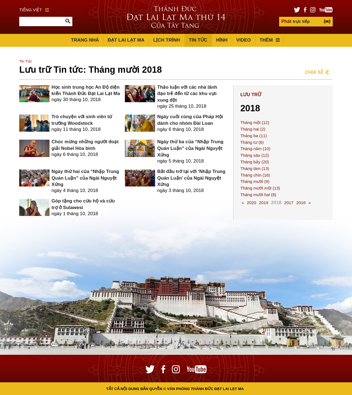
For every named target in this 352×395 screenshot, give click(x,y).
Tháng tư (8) (252, 142)
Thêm (270, 40)
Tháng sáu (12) (254, 155)
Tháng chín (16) (255, 175)
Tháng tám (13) (254, 168)
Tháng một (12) (254, 122)
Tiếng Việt (34, 9)
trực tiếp (295, 21)
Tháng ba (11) (253, 135)
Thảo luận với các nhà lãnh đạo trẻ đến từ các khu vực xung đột (187, 94)
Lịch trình (166, 40)
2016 (301, 202)
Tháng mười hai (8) (258, 194)
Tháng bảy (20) (254, 161)
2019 (263, 202)
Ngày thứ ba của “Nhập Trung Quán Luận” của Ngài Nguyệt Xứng (190, 148)
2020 (251, 202)
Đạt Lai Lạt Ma (126, 40)
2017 (288, 202)
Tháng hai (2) (252, 129)
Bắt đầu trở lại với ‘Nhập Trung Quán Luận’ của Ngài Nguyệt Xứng (191, 178)
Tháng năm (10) (255, 148)
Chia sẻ (314, 72)
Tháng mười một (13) (260, 188)
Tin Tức (198, 40)
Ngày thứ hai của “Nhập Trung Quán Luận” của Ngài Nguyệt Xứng (85, 178)
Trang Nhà (85, 40)
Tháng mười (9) (255, 181)
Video (243, 40)
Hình (222, 40)
